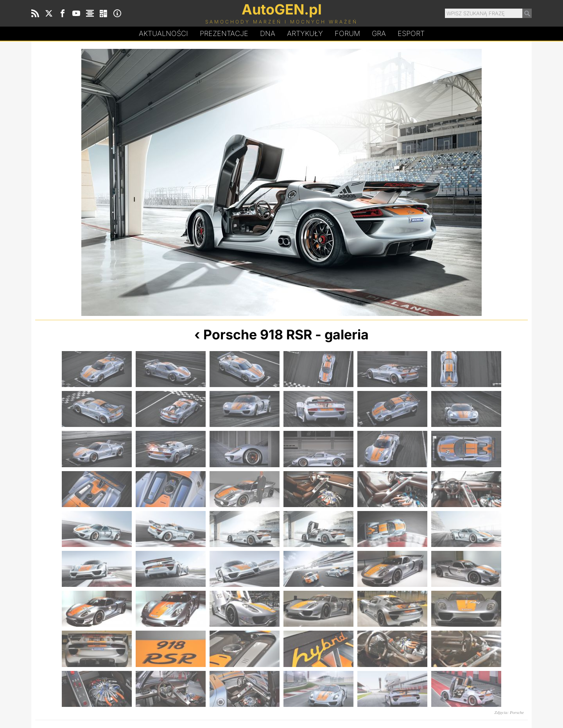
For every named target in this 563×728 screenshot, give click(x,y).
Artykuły (305, 33)
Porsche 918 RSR (257, 334)
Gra (379, 33)
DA (267, 34)
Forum (347, 33)
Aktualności (163, 33)
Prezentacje (224, 33)
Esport (411, 33)
